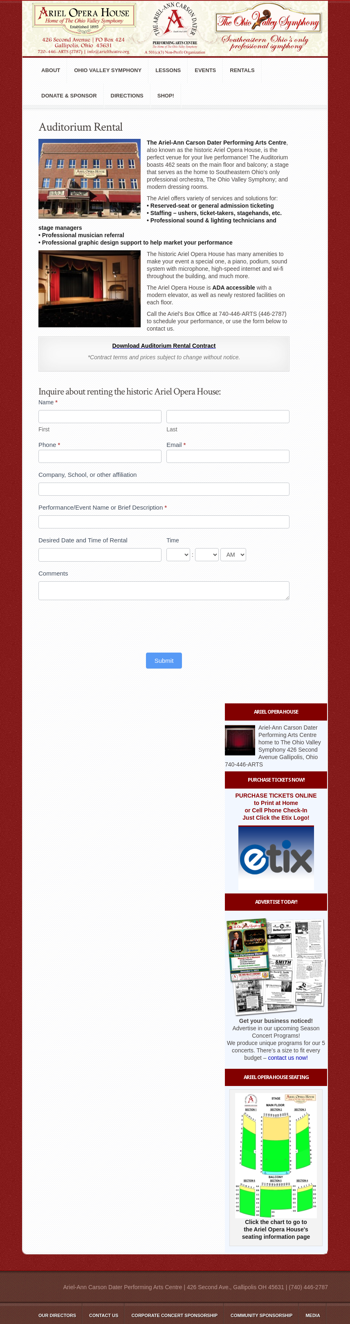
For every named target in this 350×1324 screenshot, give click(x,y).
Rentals (242, 70)
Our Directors (57, 1315)
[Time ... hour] (178, 554)
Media (312, 1315)
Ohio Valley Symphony (107, 70)
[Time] (233, 554)
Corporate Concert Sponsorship (174, 1315)
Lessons (168, 70)
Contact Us (103, 1315)
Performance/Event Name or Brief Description (102, 507)
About (50, 70)
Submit (164, 660)
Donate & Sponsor (69, 96)
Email (176, 444)
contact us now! (288, 1057)
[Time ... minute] (207, 554)
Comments (53, 573)
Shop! (165, 96)
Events (205, 70)
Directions (127, 96)
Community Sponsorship (261, 1315)
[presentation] (100, 624)
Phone (49, 444)
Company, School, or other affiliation (87, 474)
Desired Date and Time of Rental (83, 540)
